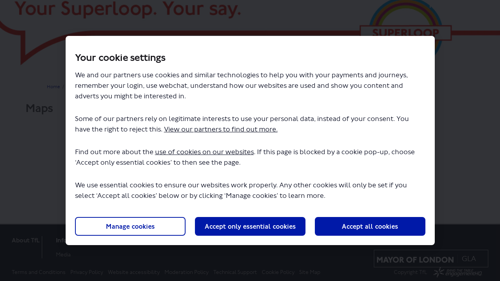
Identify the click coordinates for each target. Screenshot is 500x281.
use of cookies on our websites (204, 152)
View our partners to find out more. (221, 129)
